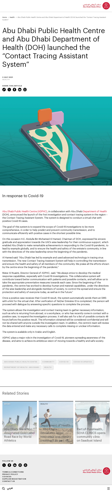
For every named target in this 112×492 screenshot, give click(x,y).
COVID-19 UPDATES (82, 362)
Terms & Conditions (13, 472)
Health (12, 17)
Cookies (6, 476)
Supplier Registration (14, 479)
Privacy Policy (10, 474)
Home (4, 17)
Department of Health (95, 211)
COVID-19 (64, 362)
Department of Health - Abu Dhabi (21, 367)
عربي (10, 487)
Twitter (9, 89)
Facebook (14, 89)
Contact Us (8, 481)
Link (4, 89)
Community (48, 362)
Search (3, 488)
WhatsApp (25, 89)
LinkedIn (19, 89)
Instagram (20, 465)
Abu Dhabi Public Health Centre (20, 362)
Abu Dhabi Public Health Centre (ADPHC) (24, 211)
